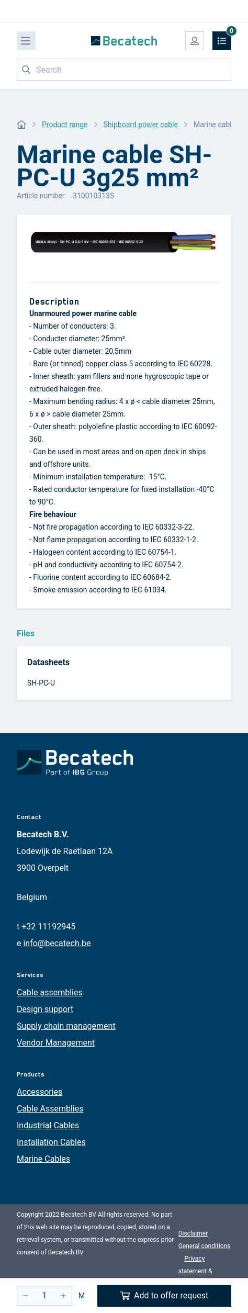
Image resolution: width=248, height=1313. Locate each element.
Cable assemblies (50, 992)
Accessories (39, 1092)
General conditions (204, 1246)
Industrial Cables (48, 1125)
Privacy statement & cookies (195, 1271)
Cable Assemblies (50, 1109)
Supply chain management (66, 1026)
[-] (25, 1295)
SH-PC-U (41, 683)
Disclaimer (193, 1233)
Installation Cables (51, 1142)
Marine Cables (43, 1159)
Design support (45, 1009)
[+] (63, 1295)
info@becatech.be (57, 943)
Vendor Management (56, 1043)
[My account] (194, 40)
